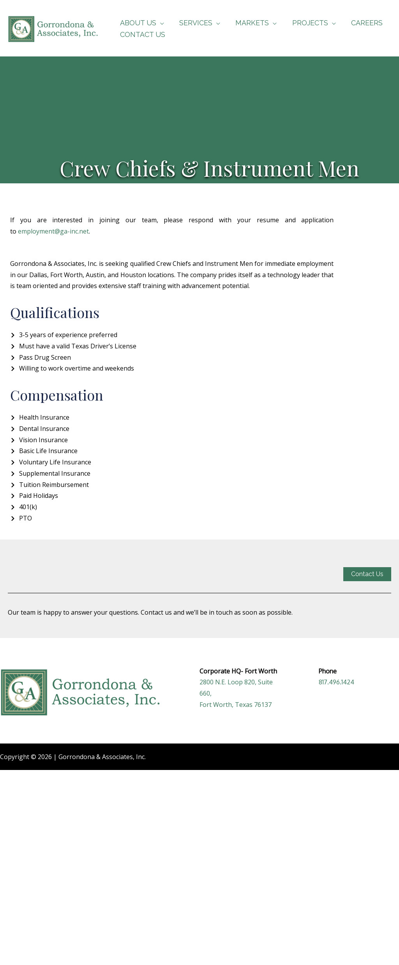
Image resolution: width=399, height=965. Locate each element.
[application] (159, 23)
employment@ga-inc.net (53, 231)
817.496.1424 (336, 682)
